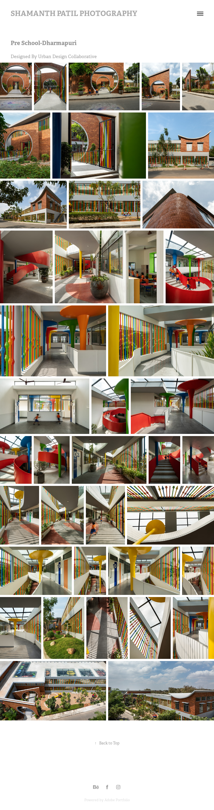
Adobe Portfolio (117, 800)
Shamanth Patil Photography (74, 13)
